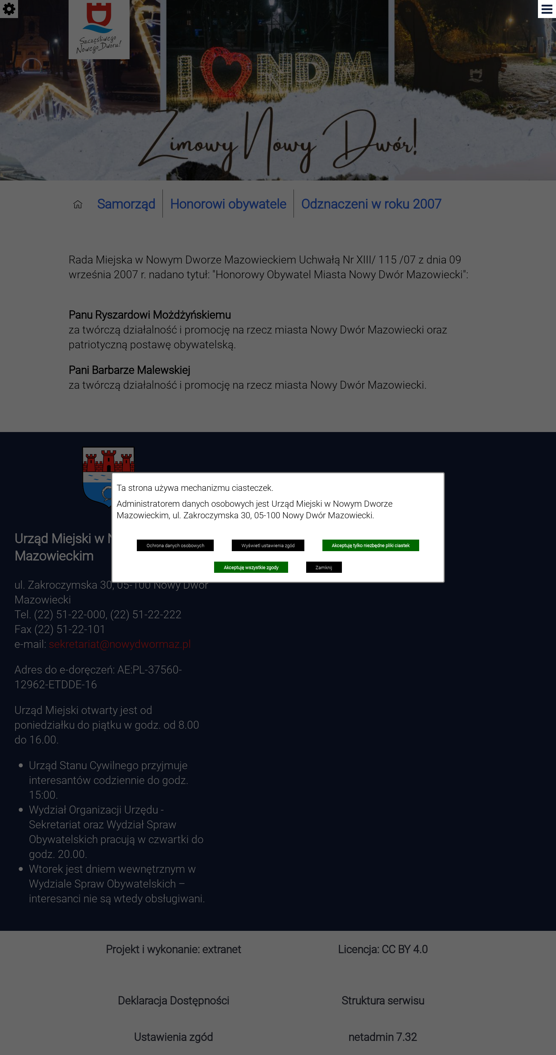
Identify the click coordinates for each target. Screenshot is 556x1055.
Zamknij (324, 567)
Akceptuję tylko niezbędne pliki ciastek (370, 545)
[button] (547, 9)
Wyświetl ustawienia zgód (268, 545)
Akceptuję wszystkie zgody (251, 567)
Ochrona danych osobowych (175, 545)
